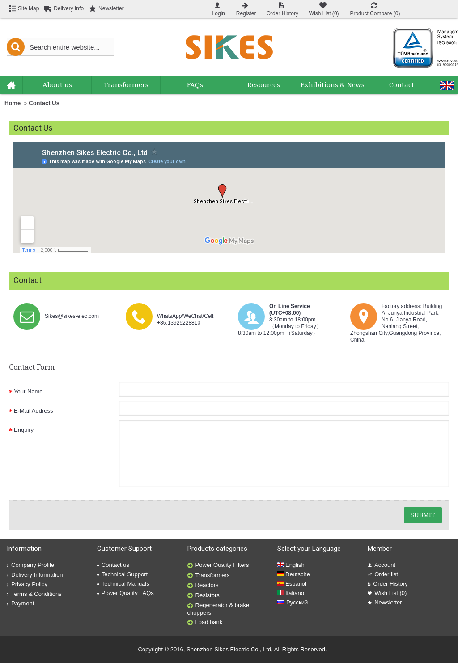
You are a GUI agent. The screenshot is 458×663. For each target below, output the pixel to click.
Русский (292, 602)
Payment (20, 603)
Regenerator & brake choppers (218, 609)
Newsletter (385, 602)
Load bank (205, 622)
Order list (383, 574)
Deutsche (293, 574)
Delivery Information (35, 575)
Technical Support (122, 574)
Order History (387, 583)
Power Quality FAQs (125, 593)
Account (381, 565)
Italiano (290, 593)
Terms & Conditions (34, 594)
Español (291, 583)
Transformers (208, 575)
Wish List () (387, 593)
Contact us (113, 565)
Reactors (203, 585)
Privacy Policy (27, 584)
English (290, 565)
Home (12, 103)
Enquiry (24, 430)
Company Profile (30, 565)
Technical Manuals (123, 583)
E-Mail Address (33, 410)
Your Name (28, 391)
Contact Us (44, 103)
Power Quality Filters (218, 565)
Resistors (203, 596)
